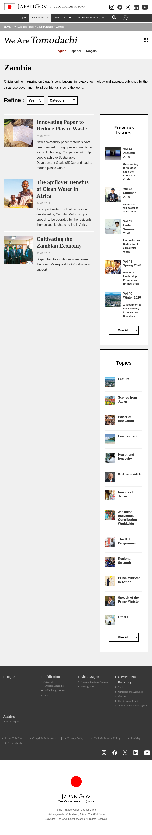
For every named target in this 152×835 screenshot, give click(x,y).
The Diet (122, 697)
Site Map (136, 739)
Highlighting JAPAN (54, 691)
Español (75, 50)
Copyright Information (45, 739)
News (46, 696)
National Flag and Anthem (94, 682)
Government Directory (88, 18)
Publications (38, 18)
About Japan (60, 18)
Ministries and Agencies (130, 692)
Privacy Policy (76, 739)
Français (90, 50)
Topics (22, 18)
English (60, 50)
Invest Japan (13, 722)
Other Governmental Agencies (133, 706)
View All (123, 330)
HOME (7, 26)
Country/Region (45, 26)
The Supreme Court (128, 702)
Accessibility (15, 744)
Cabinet (121, 688)
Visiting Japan (88, 687)
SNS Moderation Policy (107, 739)
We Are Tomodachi (24, 26)
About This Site (13, 739)
